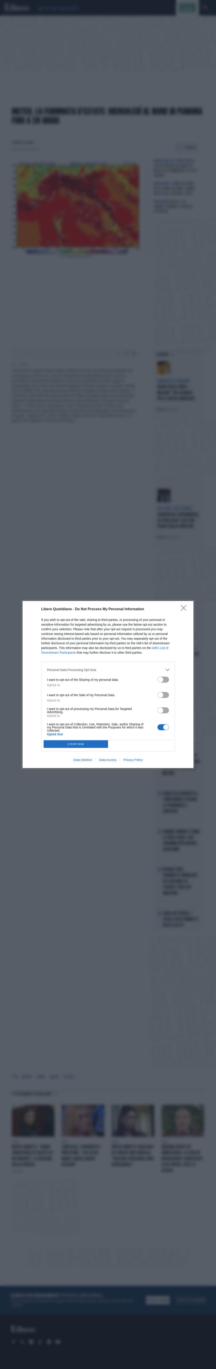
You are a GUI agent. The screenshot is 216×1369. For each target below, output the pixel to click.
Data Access (107, 760)
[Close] (185, 609)
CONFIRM (75, 744)
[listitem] (108, 669)
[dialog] (108, 684)
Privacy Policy (133, 760)
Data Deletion (82, 760)
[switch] (163, 680)
